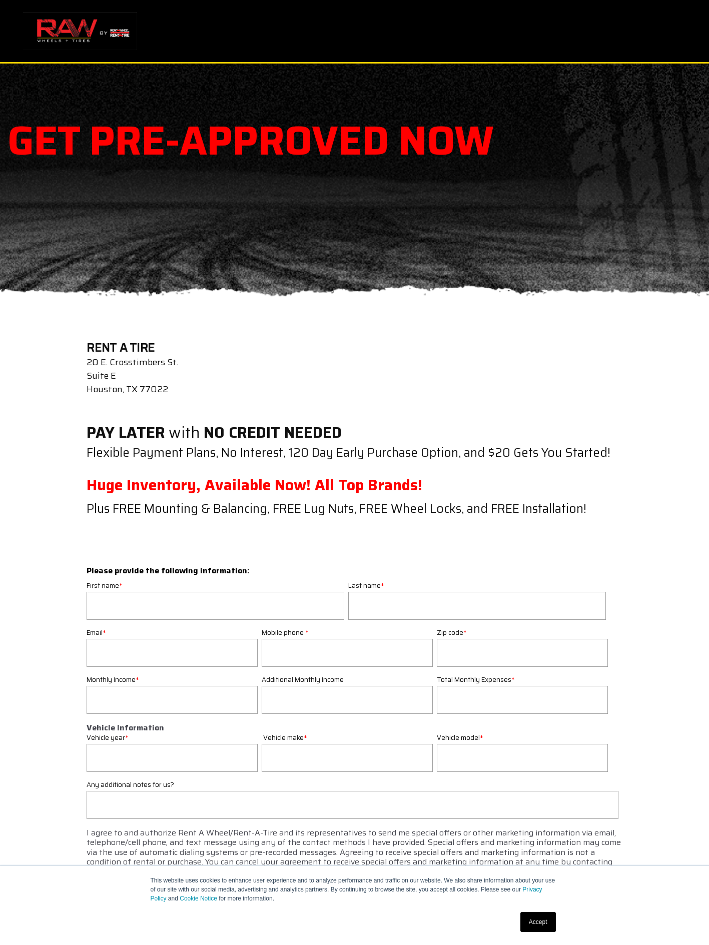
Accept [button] (538, 921)
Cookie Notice (198, 898)
